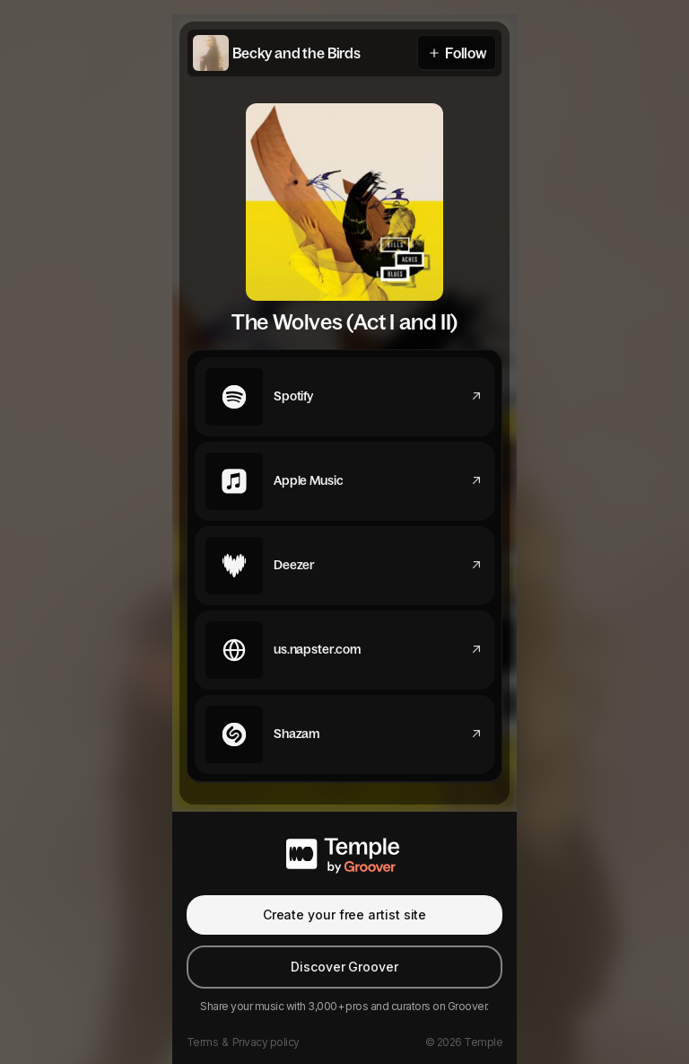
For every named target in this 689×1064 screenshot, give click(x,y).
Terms (202, 1042)
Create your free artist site (345, 914)
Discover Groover (344, 966)
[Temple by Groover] (344, 853)
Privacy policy (266, 1042)
